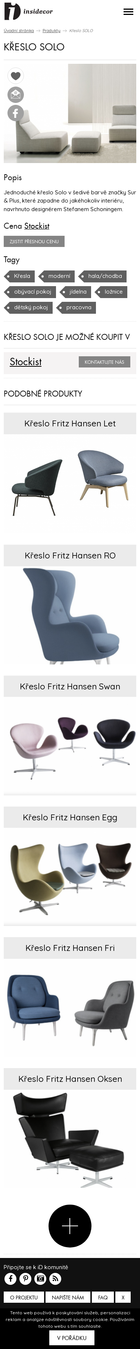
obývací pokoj (33, 291)
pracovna (78, 307)
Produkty (51, 30)
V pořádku (72, 1338)
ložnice (114, 291)
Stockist (36, 226)
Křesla (22, 275)
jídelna (78, 291)
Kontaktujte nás (104, 362)
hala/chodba (105, 275)
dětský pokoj (31, 307)
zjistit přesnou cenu (34, 242)
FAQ (103, 1298)
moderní (59, 275)
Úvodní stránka (19, 30)
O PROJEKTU (24, 1298)
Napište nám (68, 1298)
